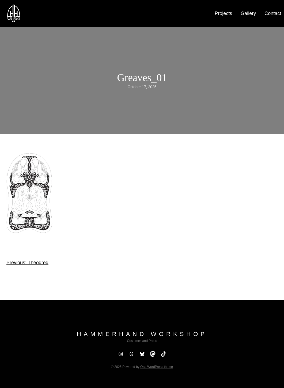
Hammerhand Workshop (142, 334)
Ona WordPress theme (156, 367)
